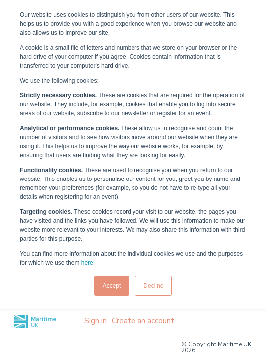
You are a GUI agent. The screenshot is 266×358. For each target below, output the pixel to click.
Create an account (143, 320)
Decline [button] (153, 285)
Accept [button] (112, 285)
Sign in (95, 320)
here (87, 262)
